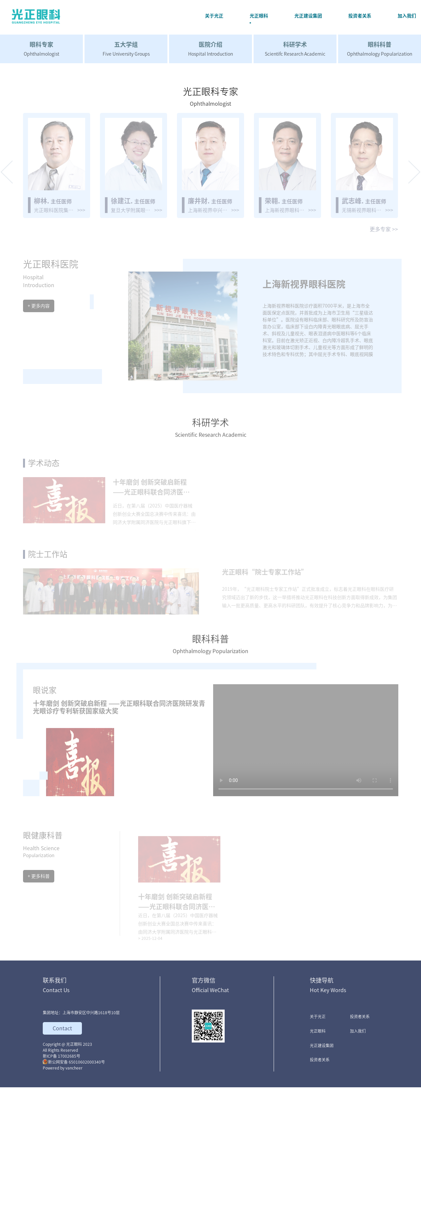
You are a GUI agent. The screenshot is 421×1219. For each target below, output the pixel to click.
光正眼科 (318, 1163)
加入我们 (358, 1163)
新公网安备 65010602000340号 (74, 1194)
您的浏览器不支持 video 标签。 (305, 870)
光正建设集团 (322, 1177)
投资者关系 (320, 1191)
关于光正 (318, 1148)
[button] (6, 302)
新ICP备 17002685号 (61, 1188)
